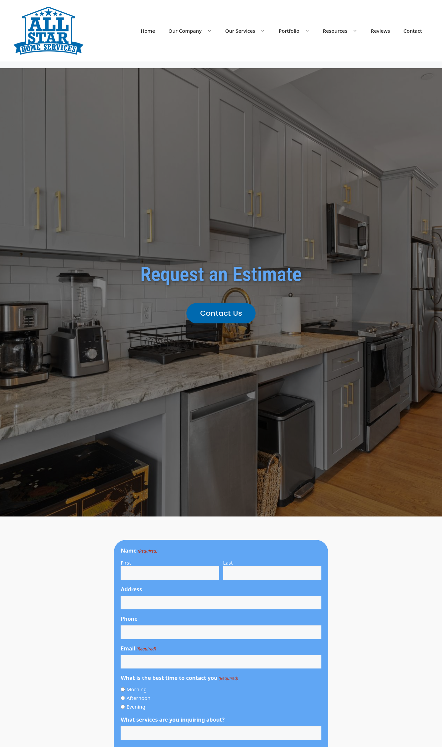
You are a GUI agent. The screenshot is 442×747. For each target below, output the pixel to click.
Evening (136, 706)
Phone (129, 618)
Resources (343, 31)
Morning (137, 689)
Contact (412, 30)
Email (138, 648)
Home (148, 30)
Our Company (193, 31)
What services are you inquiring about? (173, 719)
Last (228, 562)
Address (131, 589)
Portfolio (297, 31)
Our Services (248, 31)
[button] (221, 313)
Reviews (380, 30)
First (126, 562)
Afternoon (139, 698)
